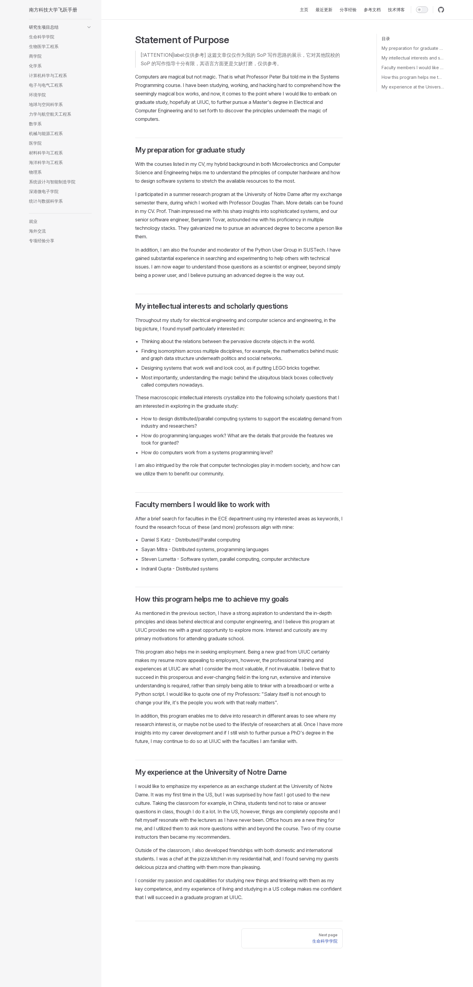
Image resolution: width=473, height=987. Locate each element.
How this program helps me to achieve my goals (413, 77)
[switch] (422, 9)
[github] (441, 9)
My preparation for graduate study (413, 48)
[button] (60, 27)
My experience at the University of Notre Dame (413, 86)
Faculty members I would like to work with (413, 67)
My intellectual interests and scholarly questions (413, 57)
